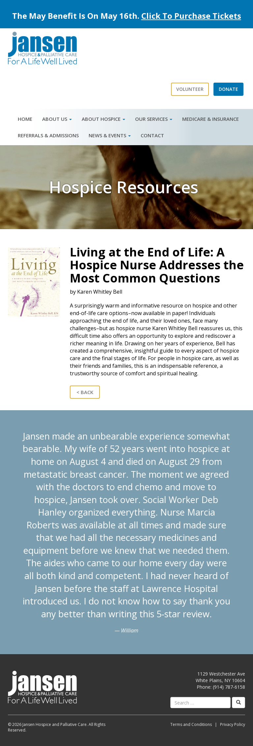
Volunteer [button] (190, 89)
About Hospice (103, 119)
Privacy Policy (232, 724)
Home (25, 119)
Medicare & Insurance (210, 119)
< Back (84, 392)
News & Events (110, 135)
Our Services (153, 119)
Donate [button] (228, 89)
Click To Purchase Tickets (191, 15)
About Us (57, 119)
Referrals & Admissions (48, 135)
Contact (152, 135)
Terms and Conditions (191, 724)
